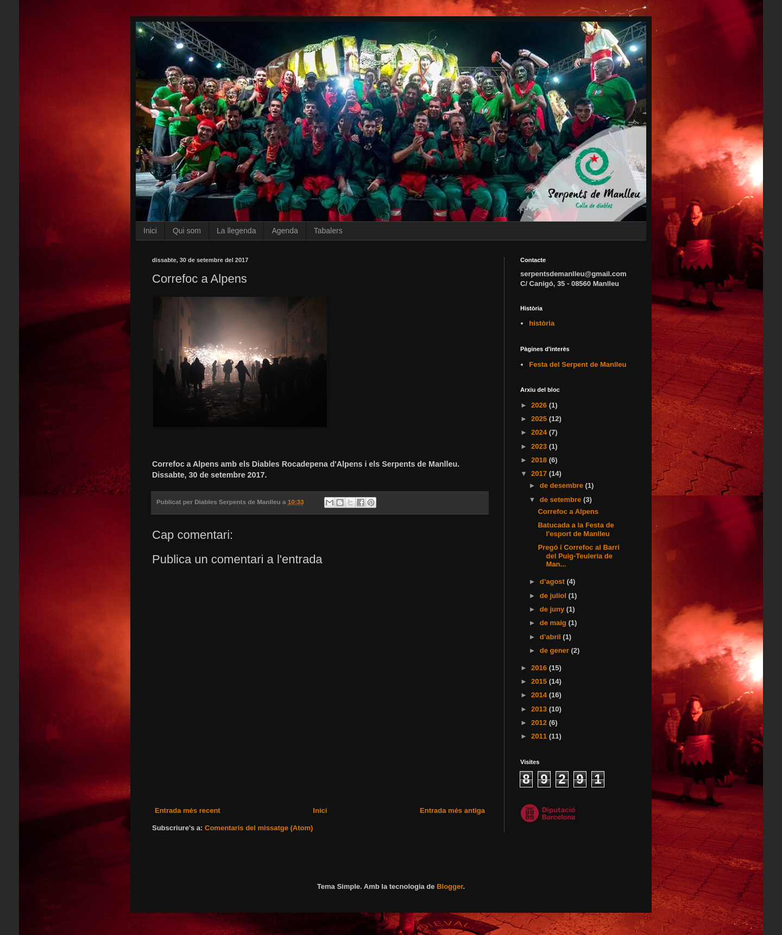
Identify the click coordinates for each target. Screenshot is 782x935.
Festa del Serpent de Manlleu (577, 364)
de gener (555, 650)
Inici (150, 230)
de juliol (554, 595)
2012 (540, 722)
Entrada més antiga (452, 810)
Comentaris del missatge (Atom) (259, 828)
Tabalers (328, 230)
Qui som (187, 230)
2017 (540, 473)
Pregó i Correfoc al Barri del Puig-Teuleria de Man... (578, 555)
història (541, 323)
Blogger (450, 886)
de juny (553, 609)
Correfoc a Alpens (568, 511)
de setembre (561, 499)
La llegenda (236, 230)
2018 (540, 460)
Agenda (285, 230)
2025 (540, 419)
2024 (540, 432)
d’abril (551, 637)
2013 (540, 709)
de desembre (562, 485)
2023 (540, 446)
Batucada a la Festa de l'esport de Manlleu (576, 529)
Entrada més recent (187, 810)
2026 (540, 405)
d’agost (553, 581)
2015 (540, 681)
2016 (540, 668)
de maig (554, 623)
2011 (540, 736)
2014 (540, 695)
